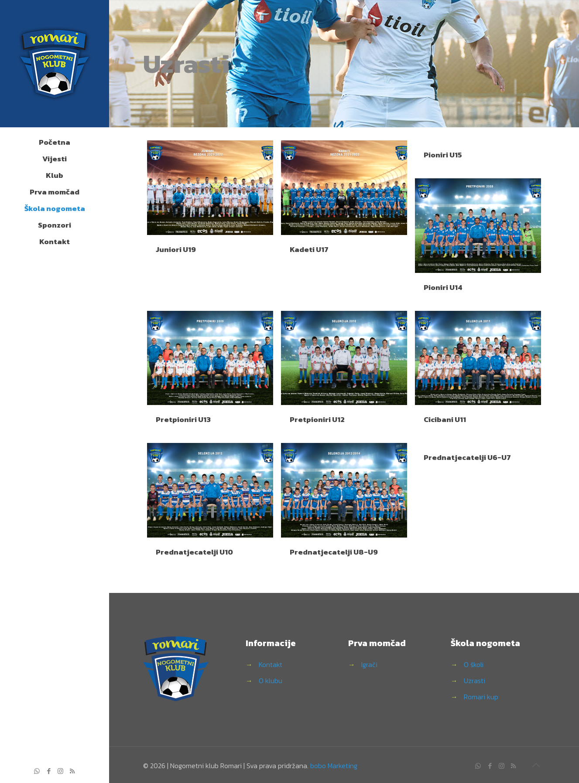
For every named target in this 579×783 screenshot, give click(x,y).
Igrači (369, 664)
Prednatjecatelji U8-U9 (334, 552)
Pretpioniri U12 (317, 419)
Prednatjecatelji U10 (194, 552)
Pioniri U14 (443, 287)
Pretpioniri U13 (183, 419)
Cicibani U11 (445, 419)
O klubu (270, 680)
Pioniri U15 (443, 154)
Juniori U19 (176, 249)
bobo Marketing (333, 765)
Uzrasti (474, 680)
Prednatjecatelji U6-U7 (467, 457)
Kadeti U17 (309, 249)
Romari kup (481, 696)
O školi (473, 664)
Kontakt (270, 664)
